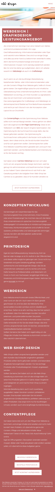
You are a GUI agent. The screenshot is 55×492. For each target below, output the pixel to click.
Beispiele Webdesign (27, 457)
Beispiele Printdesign (27, 465)
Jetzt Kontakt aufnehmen (27, 188)
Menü (50, 4)
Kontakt (12, 281)
